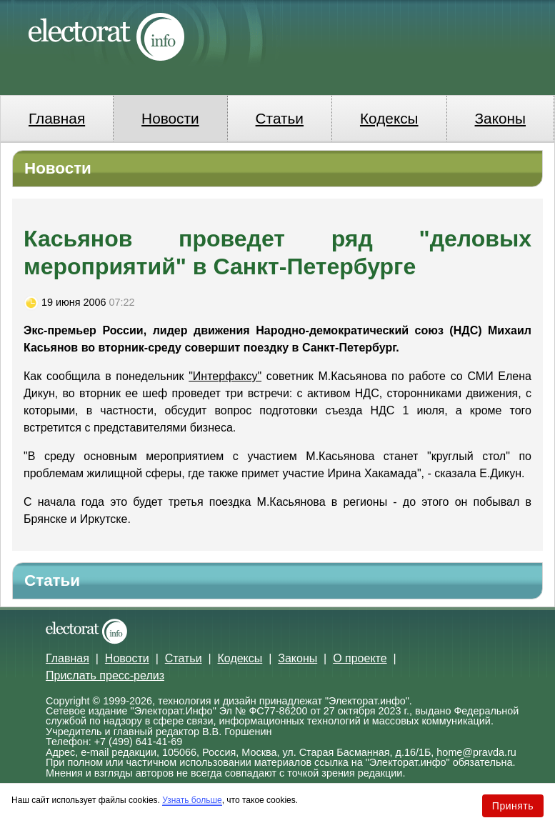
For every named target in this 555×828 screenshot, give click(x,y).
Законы (500, 118)
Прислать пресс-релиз (105, 675)
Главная (57, 118)
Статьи (280, 118)
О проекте (359, 658)
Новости (170, 118)
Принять (513, 806)
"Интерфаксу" (225, 376)
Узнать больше (191, 800)
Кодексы (389, 118)
